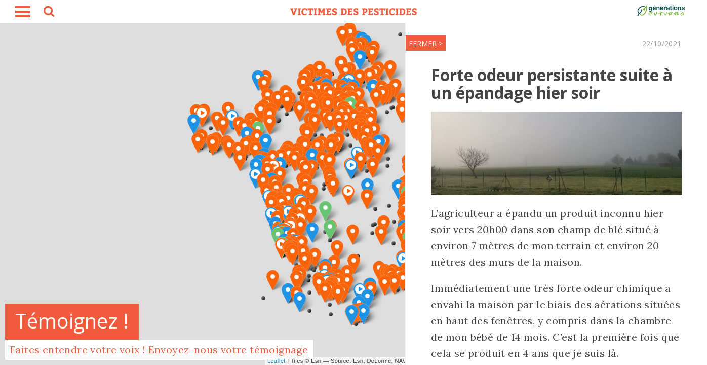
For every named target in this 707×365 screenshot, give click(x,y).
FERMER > (424, 43)
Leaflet (276, 361)
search (48, 12)
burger (22, 11)
